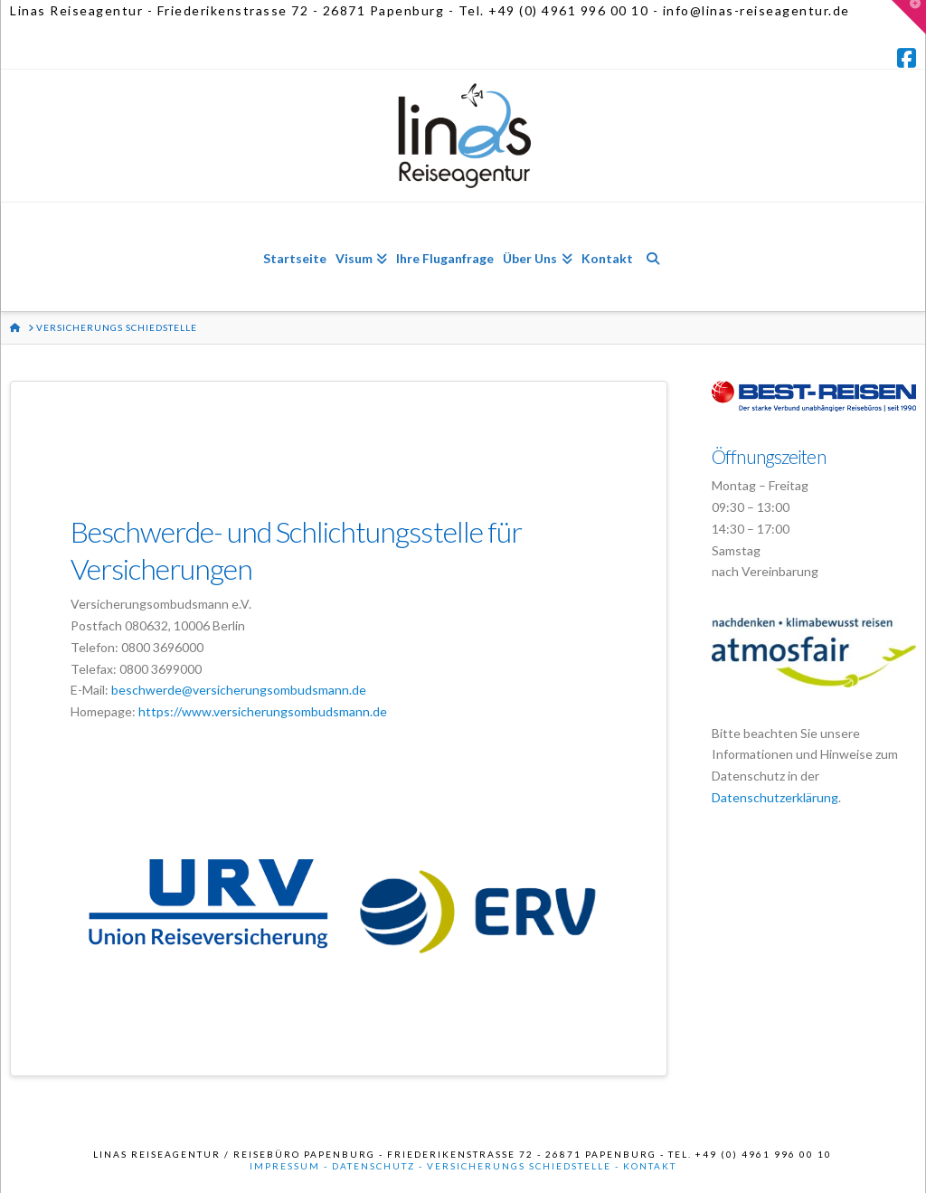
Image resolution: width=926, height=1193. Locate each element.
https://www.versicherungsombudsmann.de (262, 711)
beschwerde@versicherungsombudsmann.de (238, 689)
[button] (909, 17)
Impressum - (291, 1165)
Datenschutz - (379, 1165)
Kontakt (649, 1165)
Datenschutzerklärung (775, 797)
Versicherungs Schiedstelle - (525, 1165)
